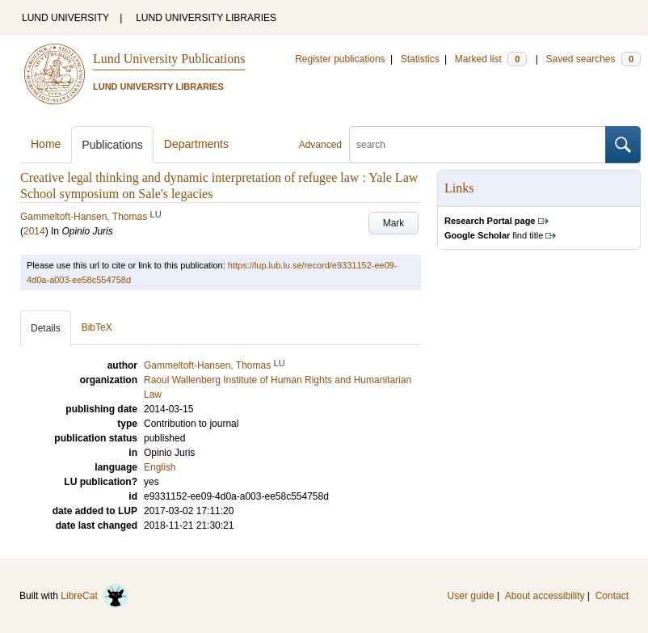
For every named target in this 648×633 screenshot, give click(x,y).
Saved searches (593, 59)
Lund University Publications (169, 58)
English (159, 467)
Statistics (420, 59)
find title (493, 235)
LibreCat (94, 596)
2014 (34, 231)
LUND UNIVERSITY (65, 17)
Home (46, 143)
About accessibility (545, 595)
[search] (477, 144)
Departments (196, 143)
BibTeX (97, 327)
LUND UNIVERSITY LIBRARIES (206, 17)
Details (46, 328)
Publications (112, 144)
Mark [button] (394, 223)
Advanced (320, 144)
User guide (471, 595)
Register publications (340, 59)
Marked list (491, 59)
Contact (612, 595)
